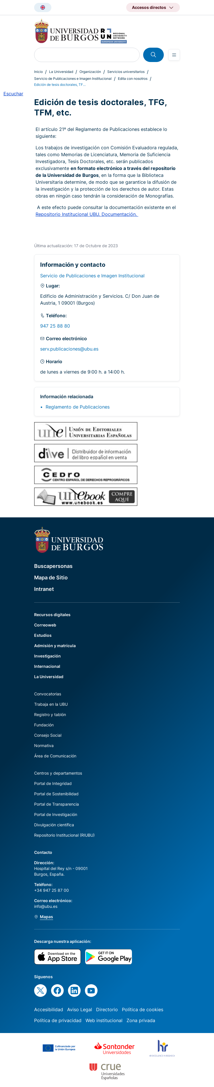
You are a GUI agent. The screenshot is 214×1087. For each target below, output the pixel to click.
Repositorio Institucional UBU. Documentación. (87, 214)
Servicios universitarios (126, 71)
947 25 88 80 (55, 326)
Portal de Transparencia (56, 804)
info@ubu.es (45, 906)
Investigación (47, 655)
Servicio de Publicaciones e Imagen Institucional (73, 78)
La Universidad (61, 71)
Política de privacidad (57, 1020)
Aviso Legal (79, 1009)
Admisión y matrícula (55, 645)
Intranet (44, 589)
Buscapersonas (53, 566)
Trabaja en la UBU (51, 704)
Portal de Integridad (53, 783)
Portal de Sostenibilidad (56, 793)
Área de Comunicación (55, 755)
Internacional (47, 666)
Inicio (38, 71)
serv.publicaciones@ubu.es (69, 349)
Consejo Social (47, 735)
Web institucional (103, 1020)
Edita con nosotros (132, 78)
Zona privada (141, 1020)
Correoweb (45, 624)
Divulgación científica (54, 824)
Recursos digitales (52, 614)
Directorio (107, 1009)
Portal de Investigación (55, 814)
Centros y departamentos (58, 773)
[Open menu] (174, 55)
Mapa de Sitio (51, 578)
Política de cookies (142, 1009)
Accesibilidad (48, 1009)
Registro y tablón (50, 714)
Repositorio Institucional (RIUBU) (64, 835)
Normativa (44, 745)
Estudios (43, 635)
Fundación (44, 724)
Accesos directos (149, 7)
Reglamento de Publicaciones (78, 407)
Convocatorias (47, 693)
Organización (90, 71)
